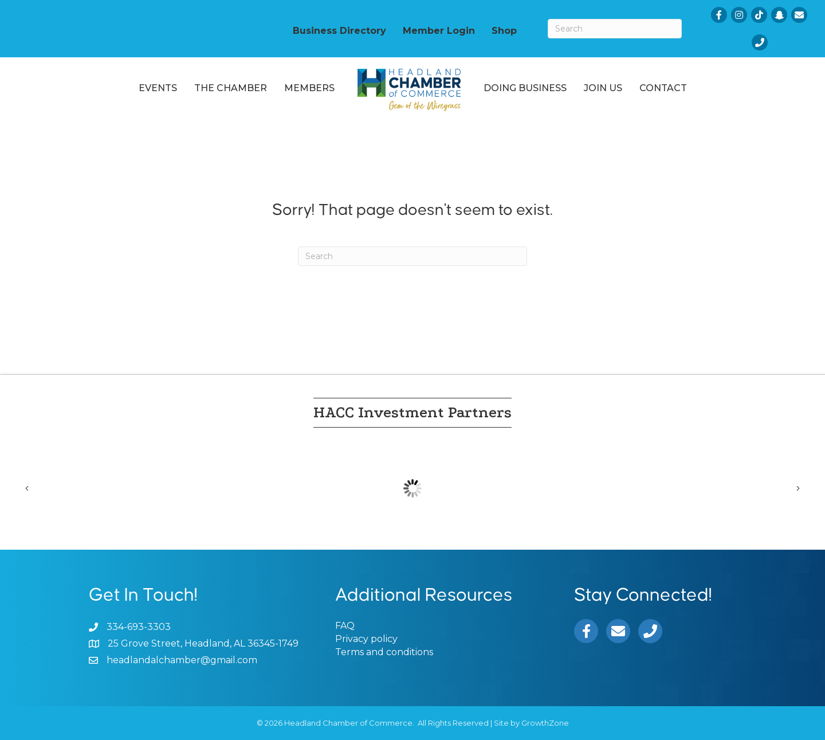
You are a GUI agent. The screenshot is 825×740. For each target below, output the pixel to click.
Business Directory (339, 30)
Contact (663, 88)
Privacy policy (366, 638)
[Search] (615, 28)
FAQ (345, 625)
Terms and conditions (384, 652)
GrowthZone (545, 722)
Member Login (439, 30)
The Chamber (230, 88)
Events (158, 88)
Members (309, 88)
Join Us (603, 88)
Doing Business (525, 88)
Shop (504, 30)
